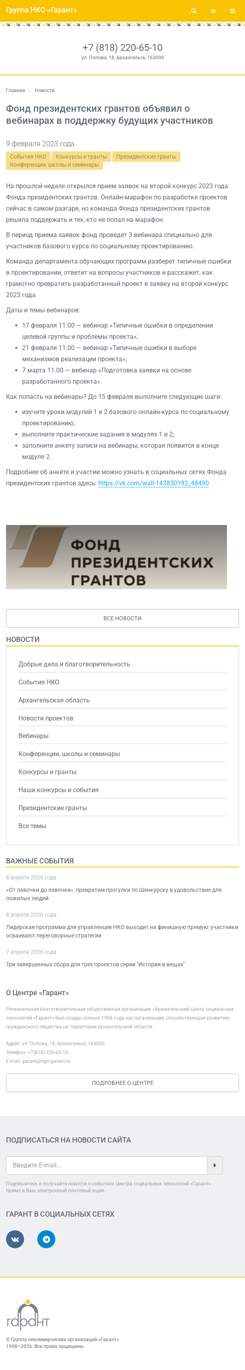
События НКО (28, 156)
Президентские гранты (146, 156)
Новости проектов (45, 718)
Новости (23, 639)
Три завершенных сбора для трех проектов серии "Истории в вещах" (95, 964)
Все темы (32, 826)
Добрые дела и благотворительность (74, 664)
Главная (15, 90)
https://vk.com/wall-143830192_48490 (153, 483)
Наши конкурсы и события (58, 790)
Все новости (122, 618)
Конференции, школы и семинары (54, 164)
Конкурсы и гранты (81, 156)
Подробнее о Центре (123, 1083)
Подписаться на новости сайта (68, 1140)
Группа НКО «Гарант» (41, 10)
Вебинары (33, 736)
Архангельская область (54, 700)
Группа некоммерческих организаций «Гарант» (65, 1339)
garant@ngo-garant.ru (46, 1061)
